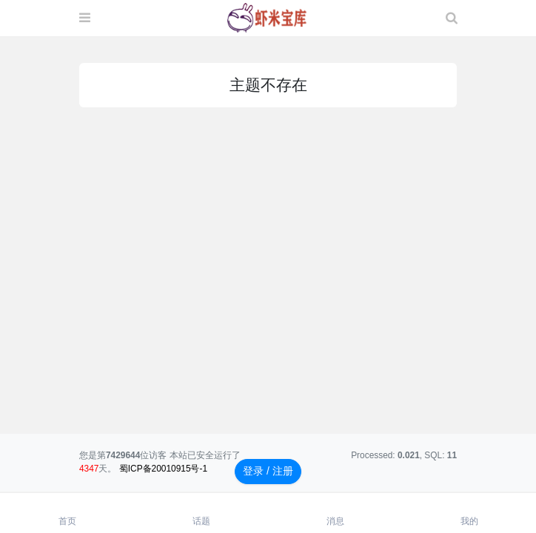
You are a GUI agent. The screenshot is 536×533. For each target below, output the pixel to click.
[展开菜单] (84, 18)
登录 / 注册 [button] (268, 471)
